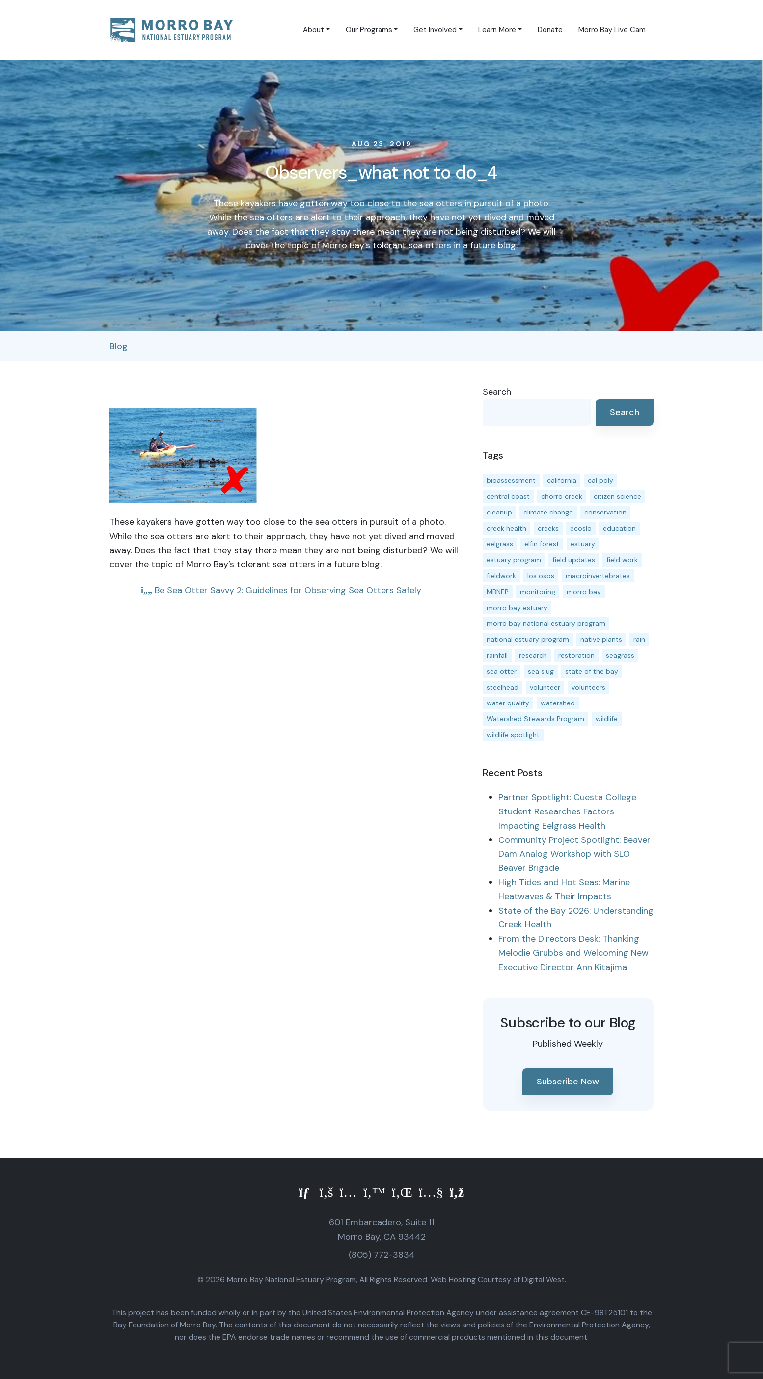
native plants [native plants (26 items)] (601, 639)
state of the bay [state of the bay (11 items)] (591, 671)
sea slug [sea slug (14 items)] (541, 671)
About (313, 30)
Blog (118, 346)
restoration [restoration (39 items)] (576, 655)
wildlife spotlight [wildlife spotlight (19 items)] (513, 734)
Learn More (497, 30)
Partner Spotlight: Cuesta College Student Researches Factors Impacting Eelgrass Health (567, 811)
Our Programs (369, 30)
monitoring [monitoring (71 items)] (537, 591)
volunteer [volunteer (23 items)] (545, 687)
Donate (550, 30)
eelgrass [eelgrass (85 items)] (500, 544)
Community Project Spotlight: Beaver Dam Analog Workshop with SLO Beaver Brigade (574, 854)
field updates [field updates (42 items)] (573, 559)
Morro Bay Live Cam (612, 30)
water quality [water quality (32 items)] (508, 703)
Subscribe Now (568, 1081)
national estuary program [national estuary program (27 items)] (528, 639)
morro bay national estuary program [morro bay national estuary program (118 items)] (546, 623)
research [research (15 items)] (533, 655)
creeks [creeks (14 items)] (548, 528)
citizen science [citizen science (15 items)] (617, 496)
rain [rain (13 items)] (639, 639)
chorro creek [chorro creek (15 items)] (561, 496)
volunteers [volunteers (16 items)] (588, 687)
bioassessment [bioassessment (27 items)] (511, 480)
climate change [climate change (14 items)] (548, 512)
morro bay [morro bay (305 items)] (584, 591)
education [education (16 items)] (619, 528)
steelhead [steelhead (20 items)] (502, 687)
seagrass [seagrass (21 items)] (620, 655)
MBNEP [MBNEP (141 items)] (498, 591)
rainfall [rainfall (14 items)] (497, 655)
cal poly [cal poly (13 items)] (600, 480)
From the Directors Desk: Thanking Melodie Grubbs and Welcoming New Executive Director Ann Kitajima (573, 953)
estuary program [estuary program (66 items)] (514, 559)
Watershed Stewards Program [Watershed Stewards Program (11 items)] (535, 718)
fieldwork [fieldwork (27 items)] (501, 575)
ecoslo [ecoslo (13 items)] (581, 528)
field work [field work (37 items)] (622, 559)
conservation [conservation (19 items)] (605, 512)
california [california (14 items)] (561, 480)
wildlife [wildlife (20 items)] (607, 718)
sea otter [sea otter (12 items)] (502, 671)
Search (497, 392)
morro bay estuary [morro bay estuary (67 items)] (517, 607)
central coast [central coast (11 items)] (508, 496)
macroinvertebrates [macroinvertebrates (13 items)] (598, 575)
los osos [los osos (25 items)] (540, 575)
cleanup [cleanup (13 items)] (499, 512)
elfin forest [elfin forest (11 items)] (541, 544)
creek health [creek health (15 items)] (506, 528)
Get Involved (435, 30)
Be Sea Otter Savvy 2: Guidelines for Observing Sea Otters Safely (281, 590)
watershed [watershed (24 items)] (558, 703)
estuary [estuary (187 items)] (583, 544)
